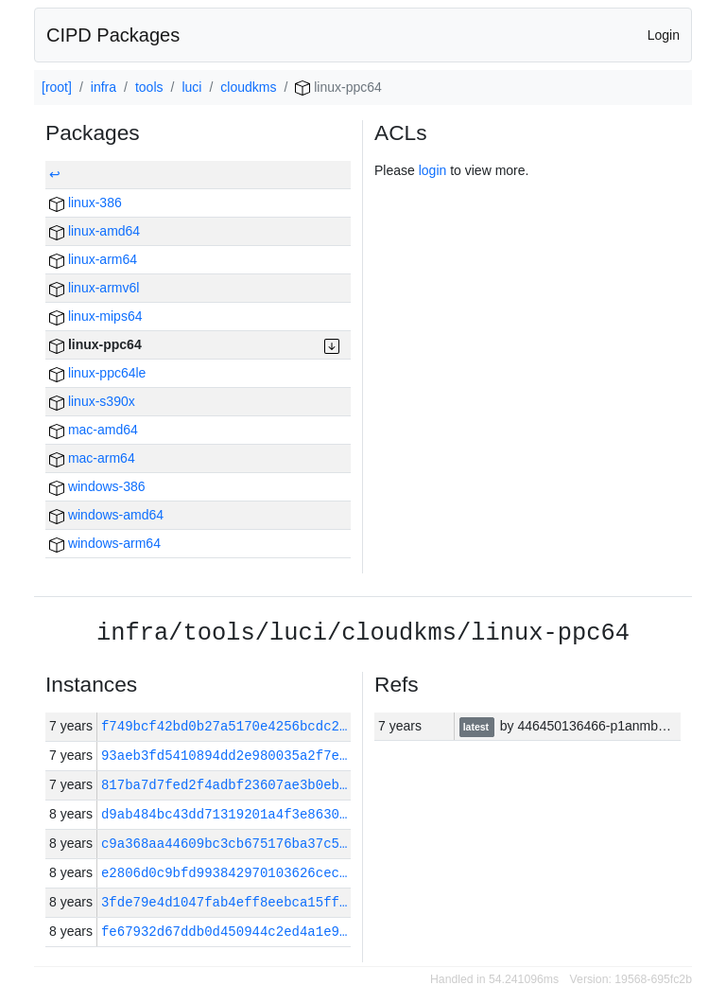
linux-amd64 (94, 230)
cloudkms (248, 87)
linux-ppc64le (97, 372)
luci (191, 87)
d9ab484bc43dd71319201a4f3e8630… (224, 814)
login (433, 170)
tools (149, 87)
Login (664, 35)
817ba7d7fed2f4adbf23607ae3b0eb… (224, 785)
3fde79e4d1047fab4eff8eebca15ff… (224, 902)
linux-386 (85, 202)
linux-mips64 (95, 316)
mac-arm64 (92, 458)
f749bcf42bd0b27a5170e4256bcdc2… (228, 726)
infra (103, 87)
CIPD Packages (113, 35)
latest (477, 726)
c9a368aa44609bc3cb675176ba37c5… (224, 844)
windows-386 (97, 486)
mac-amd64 (93, 429)
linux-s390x (92, 401)
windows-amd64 (106, 514)
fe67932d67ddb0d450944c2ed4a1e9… (224, 932)
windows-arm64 (105, 543)
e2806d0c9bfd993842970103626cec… (224, 873)
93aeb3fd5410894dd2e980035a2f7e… (224, 756)
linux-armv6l (94, 287)
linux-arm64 (93, 259)
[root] (57, 87)
